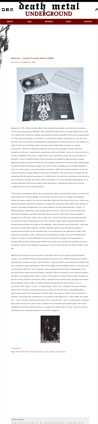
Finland (33, 352)
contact (88, 21)
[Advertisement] (51, 40)
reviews (49, 21)
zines (68, 21)
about (10, 21)
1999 (17, 352)
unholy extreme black (57, 352)
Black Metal (25, 352)
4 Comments (16, 348)
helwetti (40, 352)
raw (46, 352)
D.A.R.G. (16, 62)
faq (29, 21)
